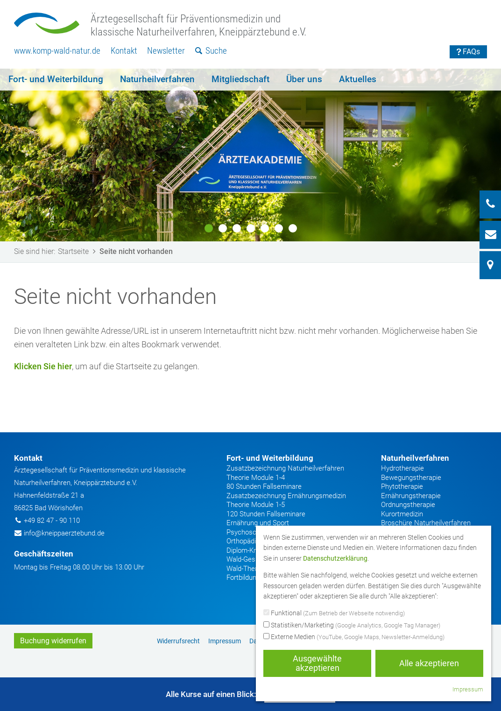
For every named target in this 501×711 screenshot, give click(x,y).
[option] (250, 155)
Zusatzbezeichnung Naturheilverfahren (285, 468)
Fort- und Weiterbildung (55, 79)
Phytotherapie (402, 486)
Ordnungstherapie (408, 504)
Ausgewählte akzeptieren (317, 663)
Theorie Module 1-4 (255, 477)
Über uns (304, 79)
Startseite (78, 251)
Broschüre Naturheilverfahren (426, 523)
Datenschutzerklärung (335, 558)
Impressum (224, 641)
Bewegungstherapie (411, 477)
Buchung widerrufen (53, 640)
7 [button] (293, 228)
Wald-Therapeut (250, 568)
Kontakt (124, 50)
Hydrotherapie (402, 468)
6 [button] (279, 228)
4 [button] (251, 228)
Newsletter (166, 50)
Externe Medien (354, 637)
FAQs (468, 51)
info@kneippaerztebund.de (64, 533)
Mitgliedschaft (240, 79)
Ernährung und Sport (257, 523)
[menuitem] (57, 51)
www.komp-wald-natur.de (57, 50)
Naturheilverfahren (157, 79)
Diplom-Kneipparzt (254, 550)
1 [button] (209, 228)
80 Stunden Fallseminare (264, 486)
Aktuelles (357, 79)
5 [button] (265, 228)
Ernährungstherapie (411, 496)
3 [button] (237, 228)
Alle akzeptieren (429, 663)
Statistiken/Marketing (351, 625)
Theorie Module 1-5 (255, 504)
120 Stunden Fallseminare (265, 514)
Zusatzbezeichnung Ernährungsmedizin (286, 496)
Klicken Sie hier (43, 366)
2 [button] (223, 228)
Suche (211, 50)
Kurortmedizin (402, 514)
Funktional (334, 613)
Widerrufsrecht (178, 641)
